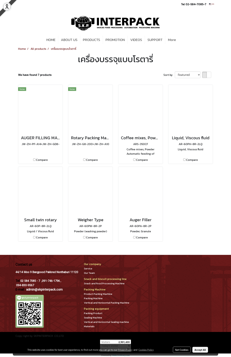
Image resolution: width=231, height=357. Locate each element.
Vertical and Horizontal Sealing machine (106, 322)
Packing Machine (93, 298)
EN (211, 4)
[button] (183, 39)
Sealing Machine (93, 318)
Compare (42, 160)
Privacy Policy (125, 349)
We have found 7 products (34, 75)
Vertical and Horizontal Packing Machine (106, 303)
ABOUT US (69, 39)
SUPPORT (155, 39)
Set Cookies (181, 349)
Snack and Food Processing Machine (104, 283)
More (172, 39)
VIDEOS (136, 39)
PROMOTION (115, 39)
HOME (50, 39)
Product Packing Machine (98, 294)
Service (88, 268)
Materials (89, 326)
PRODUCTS (91, 39)
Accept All (200, 349)
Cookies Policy (146, 349)
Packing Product (93, 313)
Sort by (169, 75)
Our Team (89, 273)
